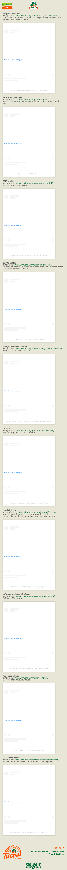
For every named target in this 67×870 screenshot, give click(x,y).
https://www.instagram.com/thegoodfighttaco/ (35, 512)
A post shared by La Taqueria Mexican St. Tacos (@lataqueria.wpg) (29, 668)
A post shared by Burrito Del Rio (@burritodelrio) (29, 339)
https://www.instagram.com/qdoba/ (30, 99)
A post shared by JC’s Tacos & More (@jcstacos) (29, 750)
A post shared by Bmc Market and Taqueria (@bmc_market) (29, 255)
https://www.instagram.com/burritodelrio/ (32, 265)
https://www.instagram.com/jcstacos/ (30, 678)
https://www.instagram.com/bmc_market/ (33, 183)
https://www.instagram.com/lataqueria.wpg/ (34, 596)
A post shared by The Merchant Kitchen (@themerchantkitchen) (29, 832)
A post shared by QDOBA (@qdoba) (29, 174)
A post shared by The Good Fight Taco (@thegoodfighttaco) (29, 587)
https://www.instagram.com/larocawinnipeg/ (34, 431)
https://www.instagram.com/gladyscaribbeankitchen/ (38, 349)
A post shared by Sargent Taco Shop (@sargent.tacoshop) (29, 90)
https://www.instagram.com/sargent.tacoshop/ (35, 16)
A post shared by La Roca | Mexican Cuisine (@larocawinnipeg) (29, 503)
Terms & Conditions (56, 854)
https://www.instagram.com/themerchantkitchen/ (36, 760)
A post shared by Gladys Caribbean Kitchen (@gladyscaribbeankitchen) (29, 421)
